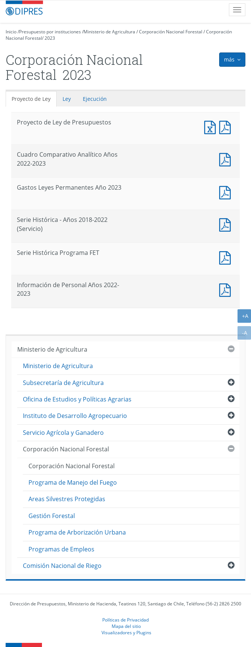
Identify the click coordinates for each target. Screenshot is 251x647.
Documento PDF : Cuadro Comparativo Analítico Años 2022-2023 (226, 158)
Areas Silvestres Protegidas (66, 499)
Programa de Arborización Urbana (77, 532)
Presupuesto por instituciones (50, 31)
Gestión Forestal (51, 516)
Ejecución (95, 98)
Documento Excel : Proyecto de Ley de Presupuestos (211, 126)
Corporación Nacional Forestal (170, 31)
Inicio (11, 31)
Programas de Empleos (61, 549)
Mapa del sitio (126, 626)
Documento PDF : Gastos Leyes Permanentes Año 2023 (226, 191)
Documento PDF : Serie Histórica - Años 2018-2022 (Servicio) (226, 224)
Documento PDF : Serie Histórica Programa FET (226, 257)
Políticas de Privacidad (125, 620)
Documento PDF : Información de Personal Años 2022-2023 (226, 289)
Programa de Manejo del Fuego (72, 482)
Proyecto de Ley (31, 98)
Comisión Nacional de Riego (62, 566)
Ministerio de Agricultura (109, 31)
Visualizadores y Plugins (126, 632)
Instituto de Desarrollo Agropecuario (75, 416)
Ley (67, 98)
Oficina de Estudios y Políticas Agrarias (77, 399)
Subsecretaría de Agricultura (63, 383)
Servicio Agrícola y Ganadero (63, 432)
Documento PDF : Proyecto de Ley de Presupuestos (226, 126)
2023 (50, 38)
